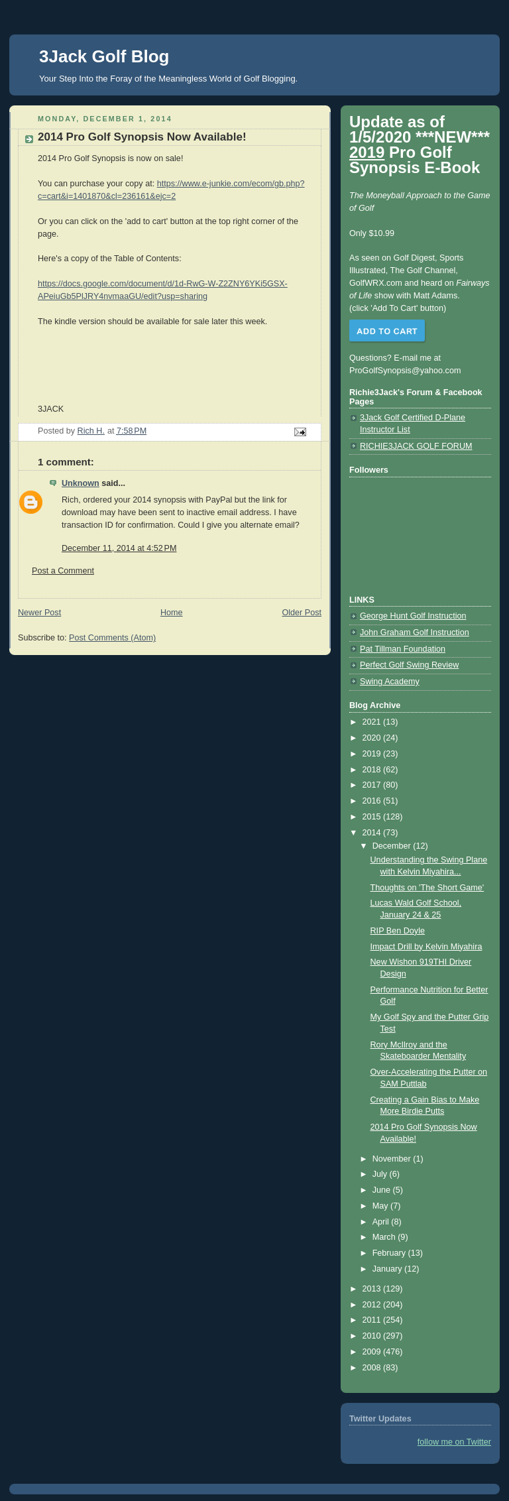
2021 (373, 722)
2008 (373, 1367)
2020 (373, 738)
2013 (373, 1288)
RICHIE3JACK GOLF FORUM (416, 446)
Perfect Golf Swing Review (409, 665)
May (381, 1206)
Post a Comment (63, 570)
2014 (373, 832)
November (393, 1159)
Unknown (80, 483)
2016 (373, 801)
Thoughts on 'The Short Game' (427, 887)
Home (171, 612)
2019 (373, 753)
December (393, 846)
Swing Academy (390, 681)
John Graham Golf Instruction (414, 632)
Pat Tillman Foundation (402, 649)
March (385, 1237)
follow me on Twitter (454, 1442)
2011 (373, 1320)
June (382, 1190)
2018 (373, 769)
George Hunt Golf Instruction (413, 616)
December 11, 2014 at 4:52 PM (119, 548)
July (381, 1174)
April (382, 1222)
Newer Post (39, 612)
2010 (373, 1336)
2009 (373, 1351)
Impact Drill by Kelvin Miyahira (426, 946)
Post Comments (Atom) (112, 637)
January (388, 1269)
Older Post (301, 612)
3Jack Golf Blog (104, 56)
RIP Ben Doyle (397, 930)
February (390, 1253)
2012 (373, 1304)
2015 (373, 816)
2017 (373, 785)
